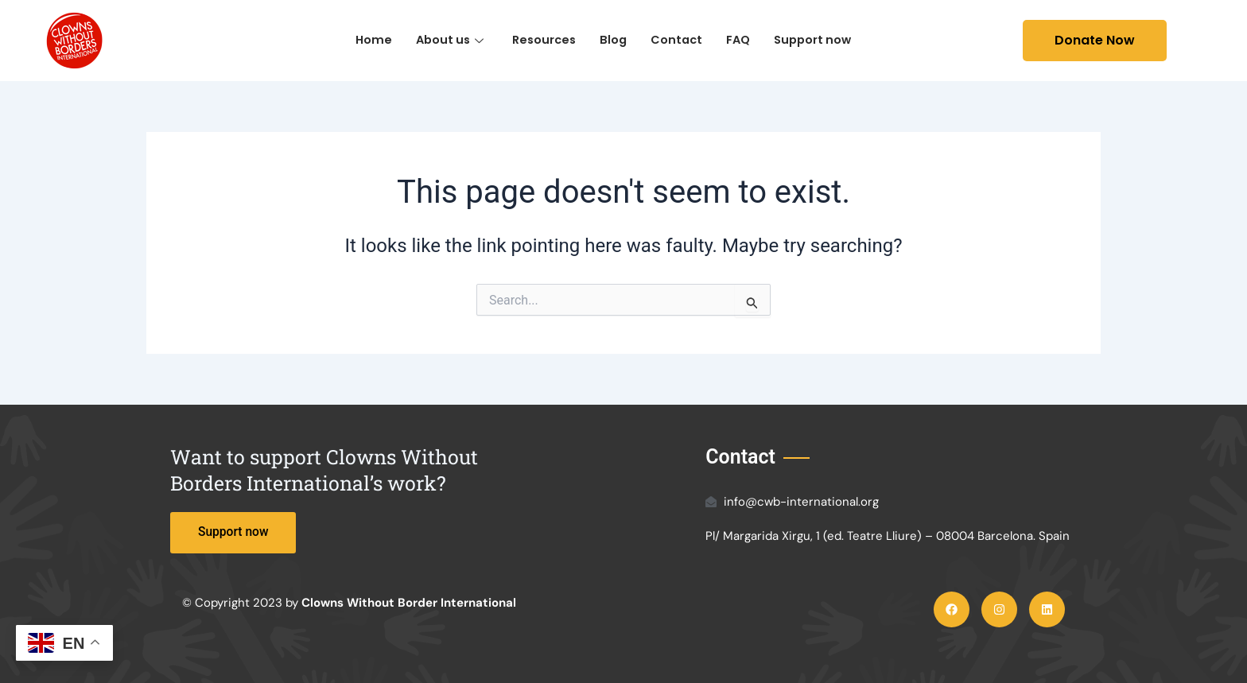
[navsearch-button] (999, 40)
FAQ (741, 40)
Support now (818, 40)
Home (367, 40)
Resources (542, 40)
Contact (678, 40)
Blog (613, 40)
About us (445, 40)
